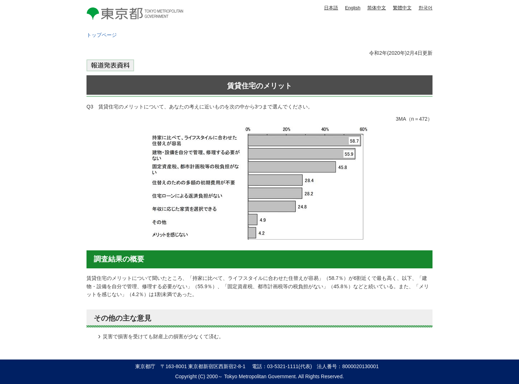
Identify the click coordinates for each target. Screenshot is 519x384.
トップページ (101, 35)
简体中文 (376, 7)
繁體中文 (402, 7)
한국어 (425, 7)
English (352, 7)
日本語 (331, 7)
